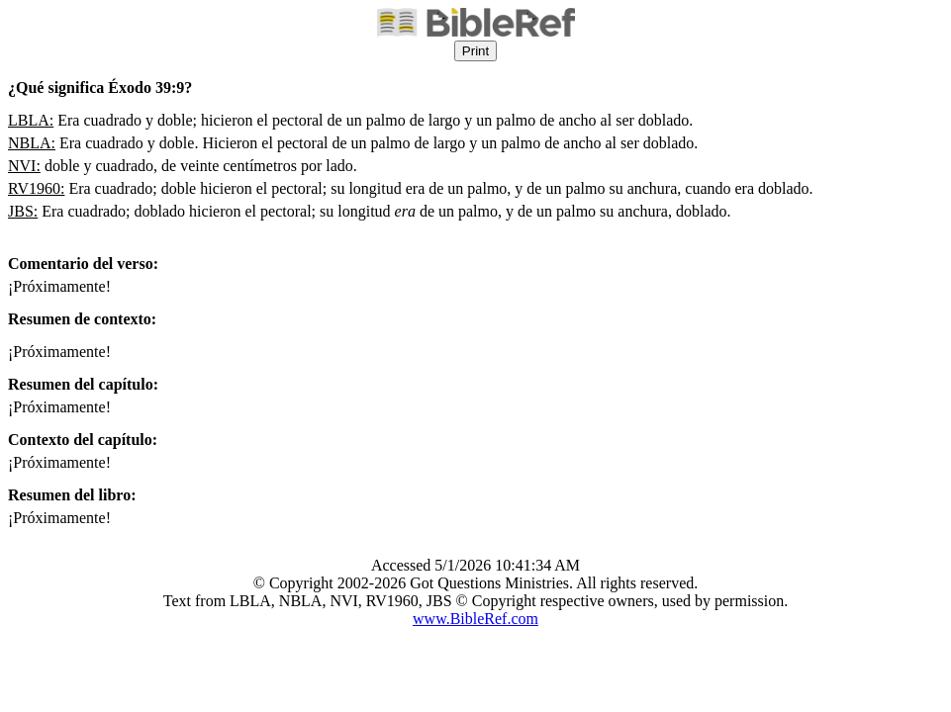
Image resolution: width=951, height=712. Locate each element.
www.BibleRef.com (475, 618)
